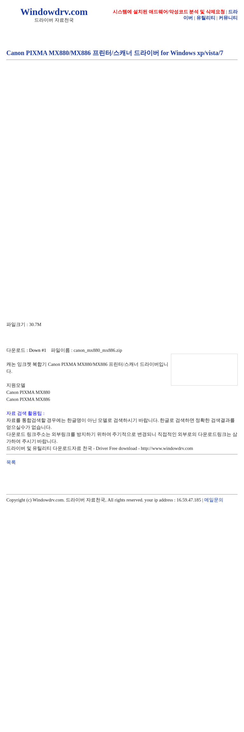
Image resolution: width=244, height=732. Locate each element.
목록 (11, 462)
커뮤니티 (228, 17)
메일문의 (213, 499)
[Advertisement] (59, 128)
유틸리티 (205, 17)
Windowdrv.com (54, 11)
